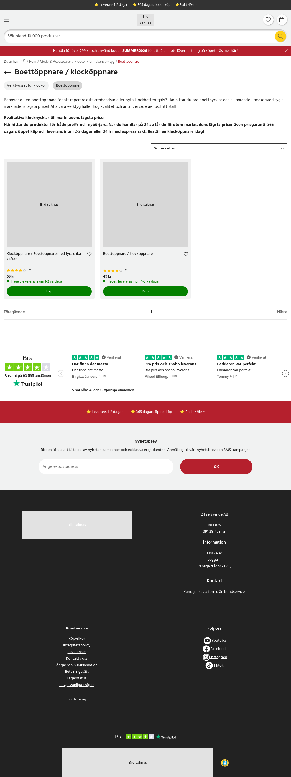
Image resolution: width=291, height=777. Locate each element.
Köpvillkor (76, 639)
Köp (49, 291)
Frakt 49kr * (188, 5)
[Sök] (146, 36)
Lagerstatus (76, 678)
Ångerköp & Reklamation (77, 665)
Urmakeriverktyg (101, 62)
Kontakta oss (77, 659)
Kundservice (235, 592)
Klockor (80, 62)
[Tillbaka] (7, 72)
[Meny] (6, 20)
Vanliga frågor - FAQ (214, 566)
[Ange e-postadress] (106, 466)
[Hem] (145, 20)
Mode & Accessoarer (55, 62)
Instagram (218, 657)
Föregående (14, 312)
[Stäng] (286, 51)
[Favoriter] (268, 19)
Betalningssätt (77, 672)
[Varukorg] (282, 19)
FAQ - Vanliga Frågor (76, 685)
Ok (216, 467)
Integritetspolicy (76, 645)
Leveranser (77, 652)
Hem (32, 62)
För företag (76, 699)
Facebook (218, 649)
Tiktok (218, 665)
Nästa (282, 312)
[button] (219, 148)
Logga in (214, 560)
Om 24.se (214, 553)
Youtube (218, 640)
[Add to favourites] (89, 254)
